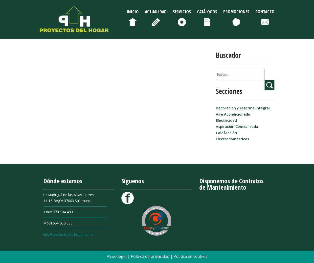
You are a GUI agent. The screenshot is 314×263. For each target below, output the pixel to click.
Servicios (182, 12)
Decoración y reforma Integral (243, 108)
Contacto (264, 12)
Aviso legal (117, 256)
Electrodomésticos (232, 139)
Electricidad (226, 120)
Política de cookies (190, 256)
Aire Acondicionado (233, 114)
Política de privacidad (150, 256)
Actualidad (156, 12)
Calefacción (226, 132)
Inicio (133, 12)
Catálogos (207, 12)
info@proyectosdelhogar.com (67, 234)
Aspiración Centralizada (237, 126)
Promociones (236, 12)
